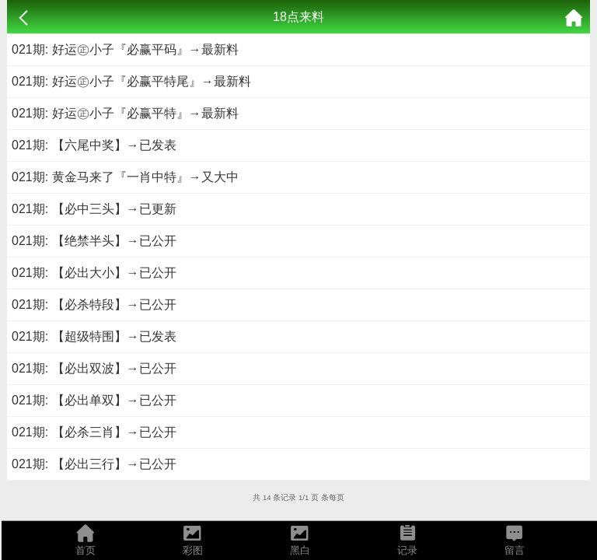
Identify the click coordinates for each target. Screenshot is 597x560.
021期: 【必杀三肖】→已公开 (94, 432)
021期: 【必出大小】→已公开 (94, 272)
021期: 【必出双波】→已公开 (94, 368)
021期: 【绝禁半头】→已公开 (94, 240)
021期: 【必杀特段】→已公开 (94, 304)
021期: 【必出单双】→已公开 (94, 400)
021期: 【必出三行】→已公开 (94, 464)
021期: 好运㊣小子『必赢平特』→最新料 (125, 113)
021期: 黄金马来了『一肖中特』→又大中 (125, 177)
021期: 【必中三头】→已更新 (94, 208)
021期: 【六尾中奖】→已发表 (94, 145)
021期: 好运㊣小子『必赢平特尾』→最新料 (131, 81)
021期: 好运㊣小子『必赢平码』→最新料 (125, 49)
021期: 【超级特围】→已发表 (94, 336)
